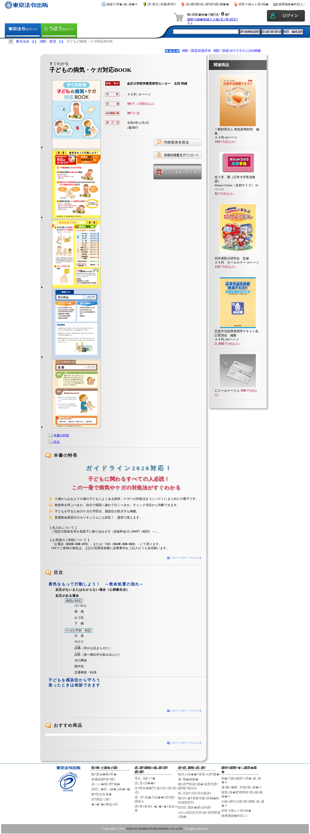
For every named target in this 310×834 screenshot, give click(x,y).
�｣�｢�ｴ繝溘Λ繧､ (105, 804)
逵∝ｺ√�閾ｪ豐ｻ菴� (105, 783)
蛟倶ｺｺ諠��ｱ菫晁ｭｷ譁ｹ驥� (198, 774)
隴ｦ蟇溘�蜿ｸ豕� (104, 774)
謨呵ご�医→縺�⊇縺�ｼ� (110, 788)
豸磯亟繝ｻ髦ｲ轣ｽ (103, 778)
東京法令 (22, 41)
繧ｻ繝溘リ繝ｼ (100, 799)
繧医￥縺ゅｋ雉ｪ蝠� (254, 4)
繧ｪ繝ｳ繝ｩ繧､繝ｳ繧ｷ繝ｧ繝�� (207, 4)
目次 (56, 442)
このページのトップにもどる (184, 557)
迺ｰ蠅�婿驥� (188, 778)
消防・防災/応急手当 (196, 50)
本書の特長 (61, 435)
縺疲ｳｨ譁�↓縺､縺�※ (122, 4)
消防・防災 (48, 41)
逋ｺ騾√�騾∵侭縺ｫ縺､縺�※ (241, 787)
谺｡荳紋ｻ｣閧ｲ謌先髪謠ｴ (194, 793)
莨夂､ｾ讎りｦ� (145, 777)
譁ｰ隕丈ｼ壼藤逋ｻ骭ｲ (162, 4)
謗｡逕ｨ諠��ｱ (145, 782)
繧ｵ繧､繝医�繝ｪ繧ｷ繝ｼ (194, 807)
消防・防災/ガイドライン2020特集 (237, 50)
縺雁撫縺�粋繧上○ (291, 4)
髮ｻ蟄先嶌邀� (101, 794)
